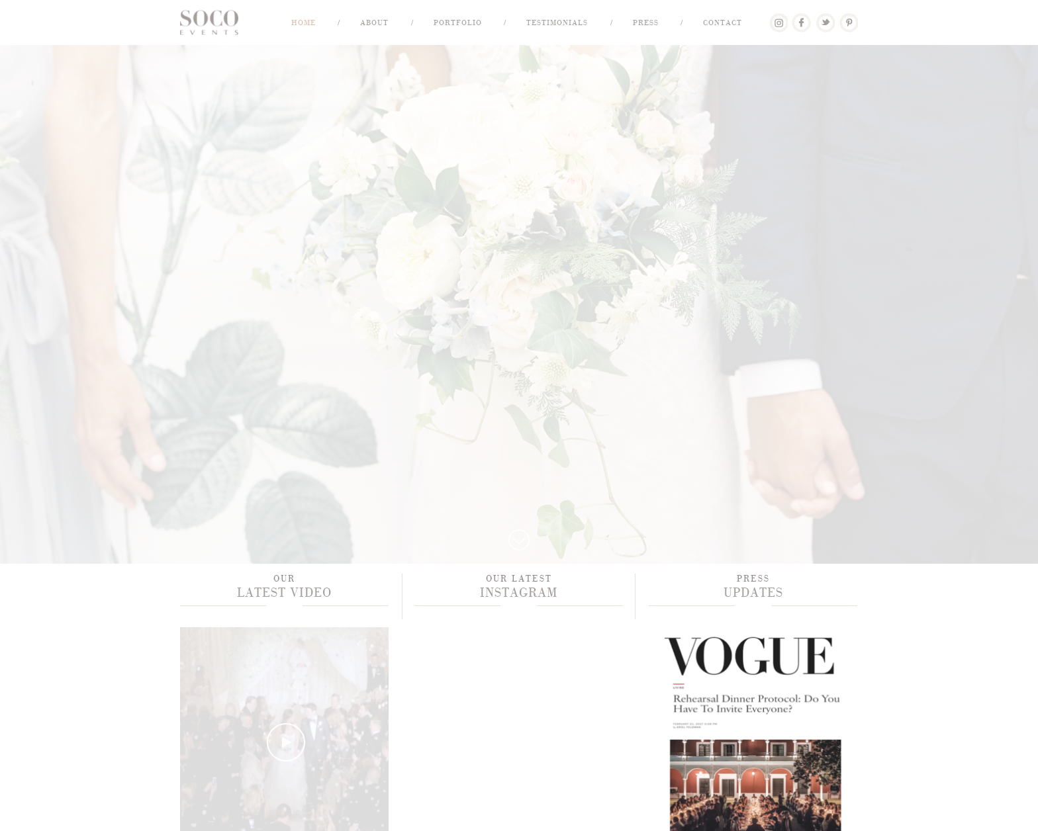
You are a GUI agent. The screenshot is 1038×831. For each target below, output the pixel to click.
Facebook (801, 17)
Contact (722, 22)
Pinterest (848, 17)
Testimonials (557, 22)
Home (303, 22)
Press (646, 22)
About (374, 22)
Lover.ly (778, 17)
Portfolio (458, 22)
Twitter (825, 17)
